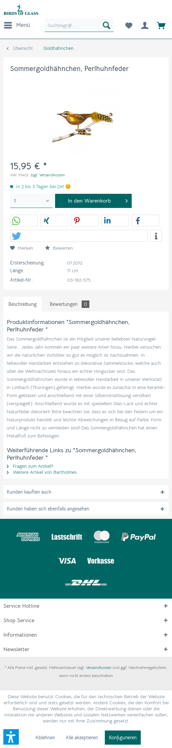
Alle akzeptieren (82, 738)
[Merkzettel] (128, 25)
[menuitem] (16, 25)
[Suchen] (106, 25)
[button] (23, 221)
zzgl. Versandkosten (48, 174)
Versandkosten (99, 667)
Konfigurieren (123, 738)
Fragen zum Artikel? (30, 466)
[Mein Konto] (145, 25)
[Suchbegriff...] (79, 25)
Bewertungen (69, 304)
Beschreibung (22, 304)
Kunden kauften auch (29, 492)
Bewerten (59, 248)
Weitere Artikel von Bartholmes (42, 472)
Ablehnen (45, 738)
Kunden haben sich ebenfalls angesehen (48, 509)
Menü (17, 24)
